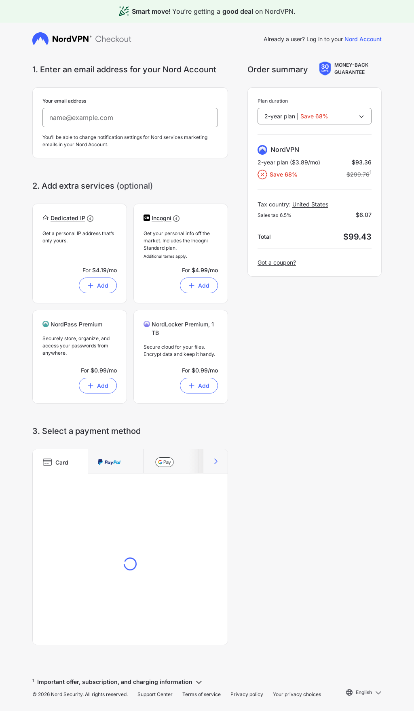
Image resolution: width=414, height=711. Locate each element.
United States (310, 204)
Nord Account (363, 39)
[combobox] (315, 116)
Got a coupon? (277, 262)
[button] (67, 218)
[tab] (60, 461)
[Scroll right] (215, 461)
